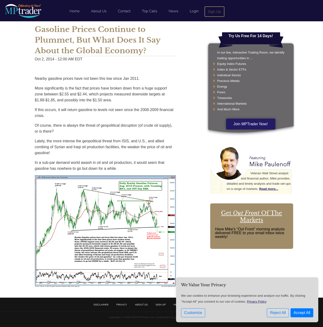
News (173, 11)
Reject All (278, 313)
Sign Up (214, 11)
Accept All (302, 313)
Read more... (268, 189)
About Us (99, 11)
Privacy (121, 304)
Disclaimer (101, 304)
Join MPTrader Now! (250, 124)
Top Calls (149, 11)
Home (74, 11)
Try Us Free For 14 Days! (250, 36)
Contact (124, 11)
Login (194, 11)
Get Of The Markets (251, 216)
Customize (193, 313)
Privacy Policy (257, 301)
